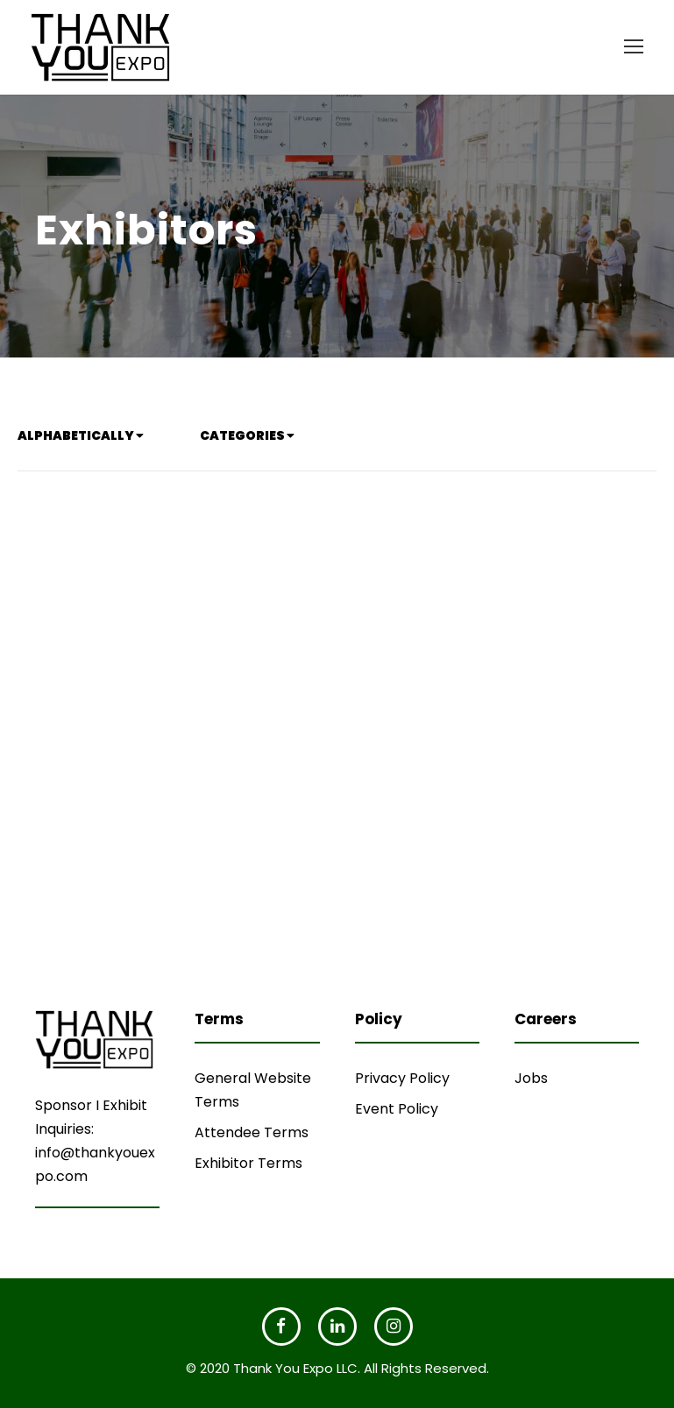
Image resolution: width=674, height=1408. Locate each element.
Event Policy (396, 1109)
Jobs (531, 1078)
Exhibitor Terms (248, 1163)
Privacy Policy (402, 1078)
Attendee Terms (252, 1132)
